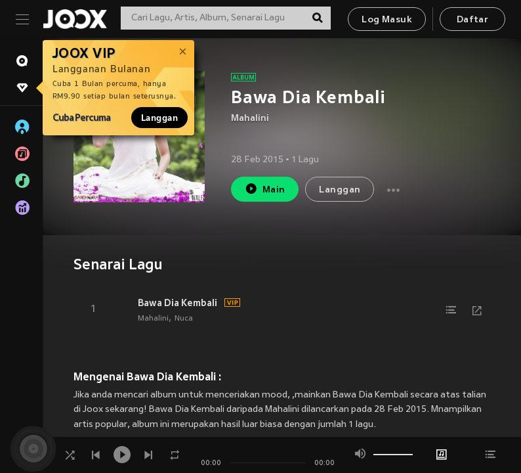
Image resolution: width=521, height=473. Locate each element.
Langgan (159, 117)
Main (265, 189)
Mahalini (250, 119)
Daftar (472, 20)
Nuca (184, 319)
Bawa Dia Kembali (177, 303)
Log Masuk (387, 20)
